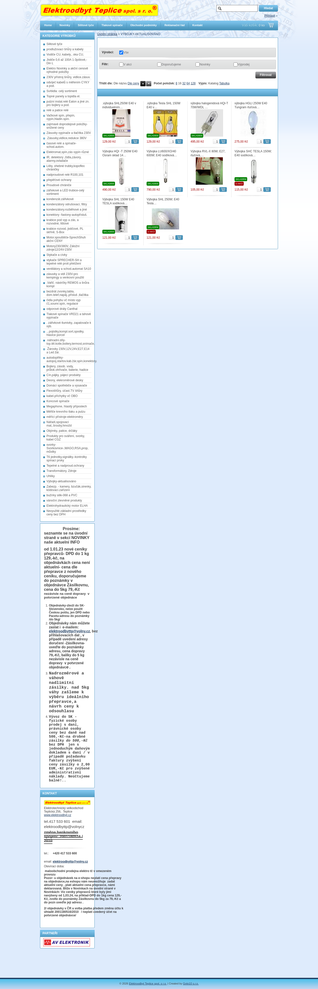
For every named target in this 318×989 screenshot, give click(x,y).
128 (193, 83)
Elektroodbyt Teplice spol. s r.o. (147, 983)
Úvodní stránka (107, 34)
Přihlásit (269, 15)
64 (188, 83)
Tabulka (224, 83)
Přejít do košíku (271, 25)
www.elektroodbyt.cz (57, 837)
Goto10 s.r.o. (191, 983)
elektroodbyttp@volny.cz (69, 631)
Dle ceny (133, 83)
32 (184, 83)
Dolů (148, 83)
